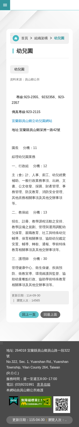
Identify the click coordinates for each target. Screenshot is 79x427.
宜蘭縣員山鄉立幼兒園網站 (32, 121)
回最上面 (50, 314)
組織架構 (41, 38)
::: (11, 34)
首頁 (24, 38)
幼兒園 (59, 38)
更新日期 (19, 420)
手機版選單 (5, 5)
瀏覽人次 (55, 420)
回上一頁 (29, 314)
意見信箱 (43, 384)
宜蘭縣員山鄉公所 (44, 5)
